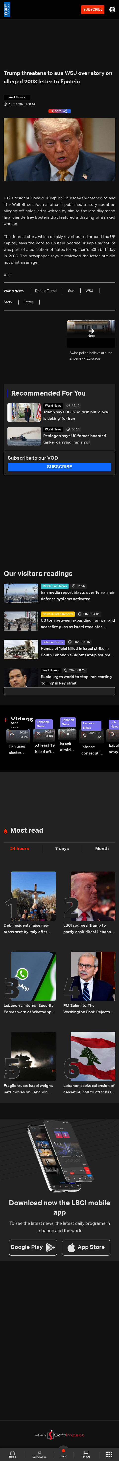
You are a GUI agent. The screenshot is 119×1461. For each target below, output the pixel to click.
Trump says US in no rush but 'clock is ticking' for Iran (75, 415)
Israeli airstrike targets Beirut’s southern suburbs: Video (68, 747)
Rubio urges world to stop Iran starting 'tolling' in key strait (76, 680)
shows (86, 1454)
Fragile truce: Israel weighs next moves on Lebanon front (28, 1090)
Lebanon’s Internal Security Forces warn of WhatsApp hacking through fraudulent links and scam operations (29, 1009)
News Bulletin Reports (58, 614)
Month (102, 849)
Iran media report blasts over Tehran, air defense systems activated (77, 596)
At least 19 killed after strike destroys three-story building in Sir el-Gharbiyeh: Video (45, 749)
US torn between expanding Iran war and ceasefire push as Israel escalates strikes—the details (78, 624)
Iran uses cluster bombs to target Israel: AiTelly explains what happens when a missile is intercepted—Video (19, 750)
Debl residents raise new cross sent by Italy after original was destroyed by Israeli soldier (27, 929)
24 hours (19, 849)
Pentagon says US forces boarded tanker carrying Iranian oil (74, 439)
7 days (62, 849)
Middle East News (55, 586)
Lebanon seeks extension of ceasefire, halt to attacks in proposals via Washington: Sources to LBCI (89, 1090)
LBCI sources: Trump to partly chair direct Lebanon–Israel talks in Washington (89, 929)
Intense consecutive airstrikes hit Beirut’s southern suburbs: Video (92, 751)
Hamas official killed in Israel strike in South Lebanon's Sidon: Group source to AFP (78, 653)
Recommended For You (48, 393)
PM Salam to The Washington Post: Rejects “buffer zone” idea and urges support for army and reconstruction (88, 1009)
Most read (26, 830)
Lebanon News (53, 642)
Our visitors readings (38, 573)
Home (12, 1454)
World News (53, 405)
